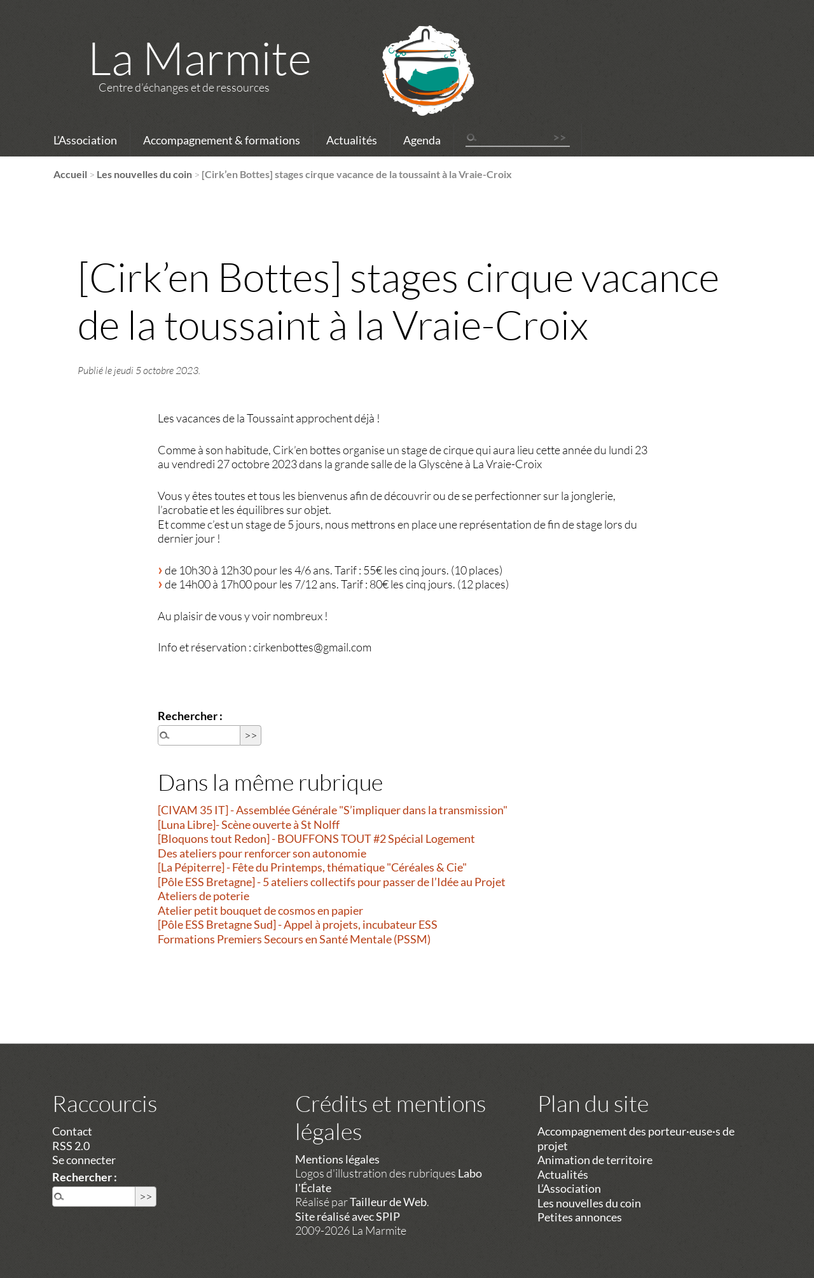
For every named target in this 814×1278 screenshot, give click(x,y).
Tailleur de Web (388, 1202)
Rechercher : (190, 716)
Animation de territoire (594, 1160)
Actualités (351, 140)
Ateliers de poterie (203, 896)
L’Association (85, 140)
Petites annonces (579, 1217)
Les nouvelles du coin (144, 174)
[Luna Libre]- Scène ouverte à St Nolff (249, 824)
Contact (72, 1131)
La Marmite (200, 57)
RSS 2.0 (71, 1146)
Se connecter (84, 1160)
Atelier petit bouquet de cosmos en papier (260, 910)
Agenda (422, 140)
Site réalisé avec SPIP (347, 1216)
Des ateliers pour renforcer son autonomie (262, 853)
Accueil (70, 174)
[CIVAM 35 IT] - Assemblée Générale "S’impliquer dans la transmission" (332, 810)
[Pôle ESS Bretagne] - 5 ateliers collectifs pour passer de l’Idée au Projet (332, 882)
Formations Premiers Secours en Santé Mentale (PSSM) (294, 939)
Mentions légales (337, 1159)
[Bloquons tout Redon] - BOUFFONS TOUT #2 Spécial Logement (316, 838)
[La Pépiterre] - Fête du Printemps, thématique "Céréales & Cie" (312, 867)
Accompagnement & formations (221, 140)
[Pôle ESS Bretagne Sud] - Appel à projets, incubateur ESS (298, 924)
